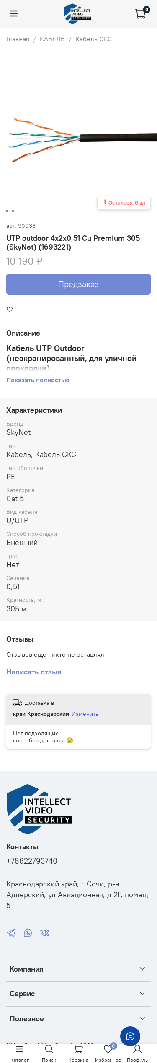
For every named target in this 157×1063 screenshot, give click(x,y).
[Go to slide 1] (6, 211)
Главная (17, 39)
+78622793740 (31, 861)
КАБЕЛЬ (52, 39)
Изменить (85, 713)
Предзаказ (78, 284)
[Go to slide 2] (12, 211)
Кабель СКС (93, 39)
